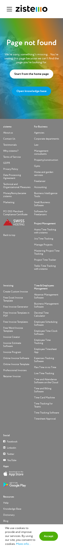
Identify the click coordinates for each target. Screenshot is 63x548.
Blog (5, 521)
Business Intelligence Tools (45, 195)
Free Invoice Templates (15, 322)
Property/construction (46, 160)
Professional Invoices (15, 370)
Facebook (10, 441)
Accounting (40, 187)
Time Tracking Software (46, 412)
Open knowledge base (31, 91)
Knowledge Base (12, 509)
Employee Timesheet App (45, 350)
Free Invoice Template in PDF (16, 314)
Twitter (8, 453)
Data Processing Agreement (12, 176)
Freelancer (40, 181)
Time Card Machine (44, 397)
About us (8, 132)
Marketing (8, 202)
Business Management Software (46, 305)
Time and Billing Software (42, 390)
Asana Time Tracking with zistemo (45, 231)
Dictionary (8, 515)
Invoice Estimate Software (12, 344)
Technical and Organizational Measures (17, 185)
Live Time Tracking (44, 373)
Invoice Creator (11, 337)
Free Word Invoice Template (13, 329)
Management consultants (41, 152)
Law (36, 145)
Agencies (39, 132)
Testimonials (10, 145)
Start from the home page (31, 73)
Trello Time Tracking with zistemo (45, 267)
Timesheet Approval (45, 419)
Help (6, 503)
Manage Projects (43, 244)
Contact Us (9, 139)
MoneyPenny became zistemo (14, 195)
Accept (48, 536)
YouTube (9, 460)
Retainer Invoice (12, 376)
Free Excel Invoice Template (13, 299)
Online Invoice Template (16, 364)
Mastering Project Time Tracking (47, 252)
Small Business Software (42, 204)
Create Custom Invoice (15, 291)
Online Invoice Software (16, 358)
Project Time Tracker (45, 260)
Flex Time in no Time (45, 367)
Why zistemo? (10, 151)
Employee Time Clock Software (45, 332)
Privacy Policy (10, 169)
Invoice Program (12, 352)
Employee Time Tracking (42, 341)
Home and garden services (43, 173)
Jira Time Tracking (43, 238)
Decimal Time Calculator (41, 314)
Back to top (9, 235)
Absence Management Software (46, 296)
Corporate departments (46, 139)
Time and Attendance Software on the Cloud (46, 381)
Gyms (37, 166)
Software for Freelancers (40, 213)
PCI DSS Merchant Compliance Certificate (15, 213)
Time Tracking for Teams (43, 405)
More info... (23, 543)
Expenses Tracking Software (44, 360)
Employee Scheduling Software (45, 323)
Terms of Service (12, 157)
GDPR (6, 163)
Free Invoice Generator (15, 307)
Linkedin (9, 447)
